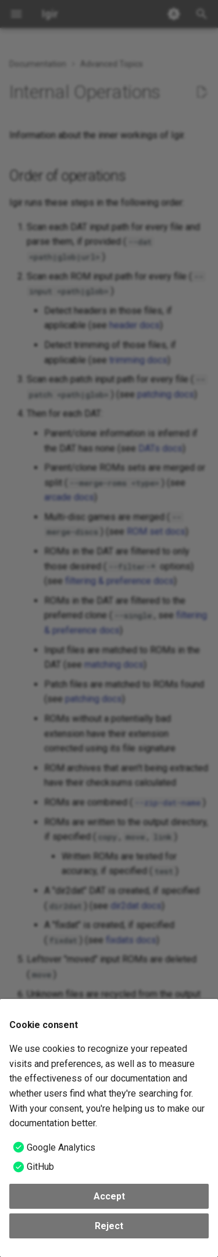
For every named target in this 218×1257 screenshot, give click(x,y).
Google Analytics (61, 1147)
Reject (109, 1225)
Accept (109, 1196)
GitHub (40, 1166)
